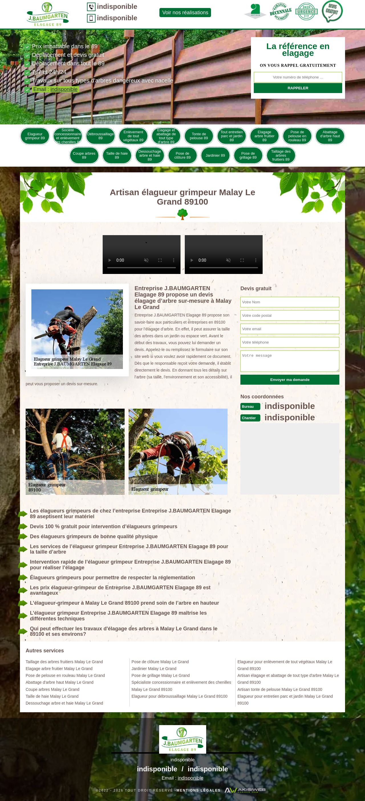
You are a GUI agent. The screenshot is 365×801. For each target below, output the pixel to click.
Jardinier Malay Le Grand (153, 668)
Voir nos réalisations (185, 12)
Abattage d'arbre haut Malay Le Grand (60, 682)
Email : (55, 89)
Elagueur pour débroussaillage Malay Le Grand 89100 (179, 696)
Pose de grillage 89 (248, 155)
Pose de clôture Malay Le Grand (160, 661)
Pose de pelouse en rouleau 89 (297, 136)
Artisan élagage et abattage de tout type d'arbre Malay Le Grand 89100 (288, 679)
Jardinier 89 (215, 155)
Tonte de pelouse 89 (199, 136)
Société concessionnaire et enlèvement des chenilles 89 (67, 136)
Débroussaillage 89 (100, 136)
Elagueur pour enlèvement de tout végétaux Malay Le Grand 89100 (285, 665)
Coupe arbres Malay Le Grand (52, 689)
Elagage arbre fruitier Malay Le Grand (59, 668)
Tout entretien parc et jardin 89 (231, 136)
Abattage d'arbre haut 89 (330, 136)
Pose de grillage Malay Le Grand (160, 675)
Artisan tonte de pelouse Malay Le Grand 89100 (280, 689)
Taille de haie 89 (117, 155)
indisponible (117, 6)
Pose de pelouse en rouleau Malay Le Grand (65, 675)
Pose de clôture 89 (182, 155)
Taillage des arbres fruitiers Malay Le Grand (64, 661)
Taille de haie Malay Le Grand (52, 696)
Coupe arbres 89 (84, 155)
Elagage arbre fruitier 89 (264, 136)
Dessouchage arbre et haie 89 (149, 155)
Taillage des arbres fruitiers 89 (281, 155)
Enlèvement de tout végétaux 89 (133, 136)
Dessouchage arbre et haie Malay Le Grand (64, 703)
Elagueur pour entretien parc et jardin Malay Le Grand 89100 (285, 699)
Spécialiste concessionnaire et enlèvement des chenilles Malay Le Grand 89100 (181, 685)
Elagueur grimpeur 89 (35, 136)
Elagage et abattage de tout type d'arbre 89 (166, 136)
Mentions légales (199, 790)
